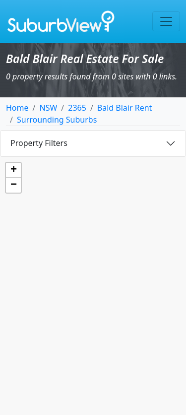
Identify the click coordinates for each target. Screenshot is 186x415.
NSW (48, 107)
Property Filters (38, 143)
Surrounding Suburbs (57, 119)
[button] (13, 170)
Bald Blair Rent (124, 107)
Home (17, 107)
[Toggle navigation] (166, 21)
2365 (77, 107)
